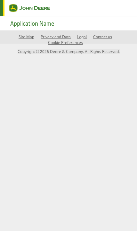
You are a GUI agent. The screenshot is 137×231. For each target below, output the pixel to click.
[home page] (25, 8)
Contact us (102, 36)
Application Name (32, 23)
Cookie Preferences (65, 42)
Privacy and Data (56, 36)
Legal (82, 36)
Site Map (26, 36)
